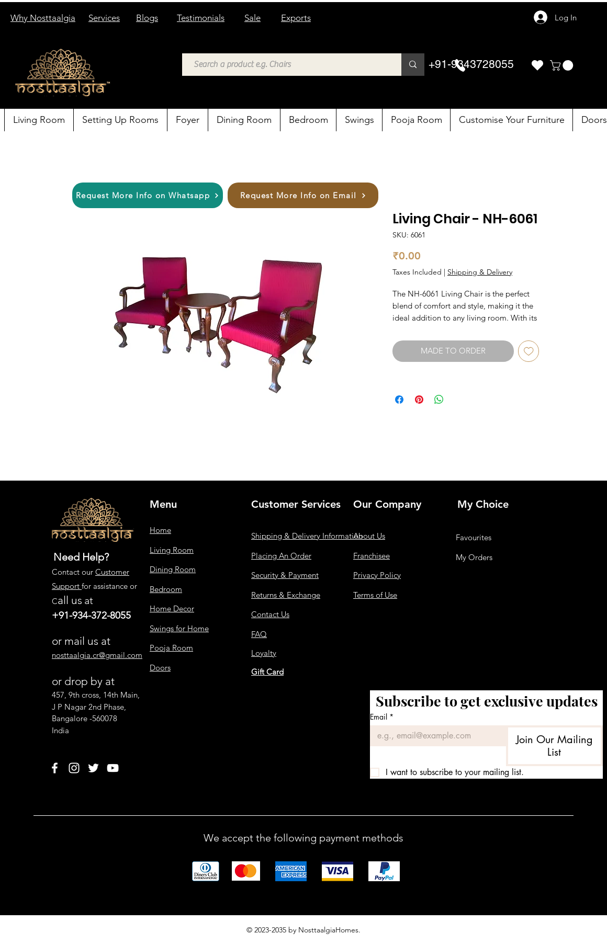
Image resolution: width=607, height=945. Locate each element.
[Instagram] (74, 768)
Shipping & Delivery (479, 272)
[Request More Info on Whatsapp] (147, 195)
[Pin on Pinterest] (419, 399)
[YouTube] (113, 768)
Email (382, 716)
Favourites (473, 537)
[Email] (435, 735)
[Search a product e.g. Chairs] (286, 64)
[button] (563, 65)
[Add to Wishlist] (528, 351)
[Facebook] (55, 768)
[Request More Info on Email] (303, 195)
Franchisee (371, 556)
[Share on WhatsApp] (439, 399)
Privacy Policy (377, 575)
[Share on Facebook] (399, 399)
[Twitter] (93, 768)
